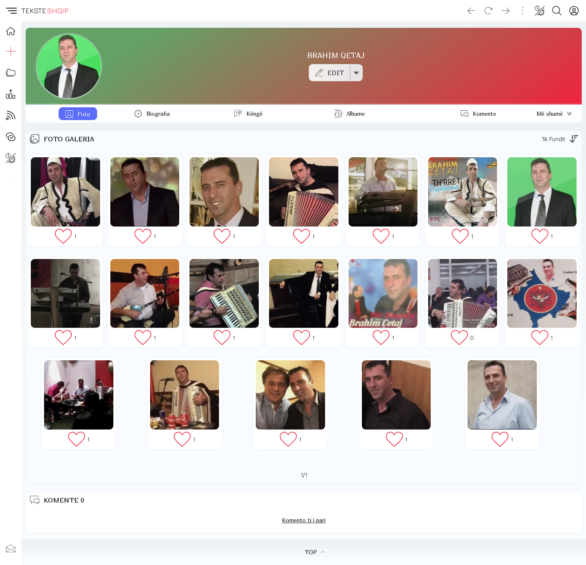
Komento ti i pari (304, 520)
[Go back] (471, 10)
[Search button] (556, 10)
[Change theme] (539, 10)
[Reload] (488, 10)
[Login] (574, 10)
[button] (10, 10)
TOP (314, 552)
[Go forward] (505, 10)
